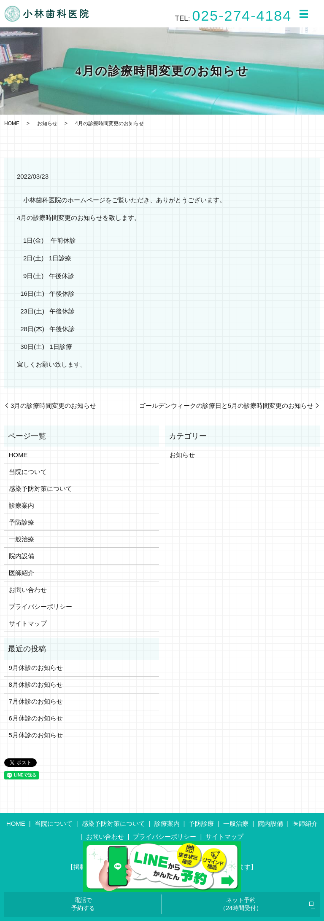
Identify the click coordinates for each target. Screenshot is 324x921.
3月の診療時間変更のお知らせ (53, 405)
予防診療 (21, 522)
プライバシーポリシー (40, 606)
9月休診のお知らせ (36, 667)
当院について (28, 471)
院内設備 (21, 556)
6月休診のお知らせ (36, 718)
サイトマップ (28, 623)
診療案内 (21, 505)
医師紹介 (21, 572)
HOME (11, 123)
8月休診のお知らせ (36, 684)
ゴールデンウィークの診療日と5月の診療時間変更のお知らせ (226, 405)
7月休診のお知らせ (36, 701)
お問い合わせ (28, 589)
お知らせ (47, 123)
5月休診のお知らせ (36, 735)
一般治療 (21, 539)
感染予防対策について (40, 488)
